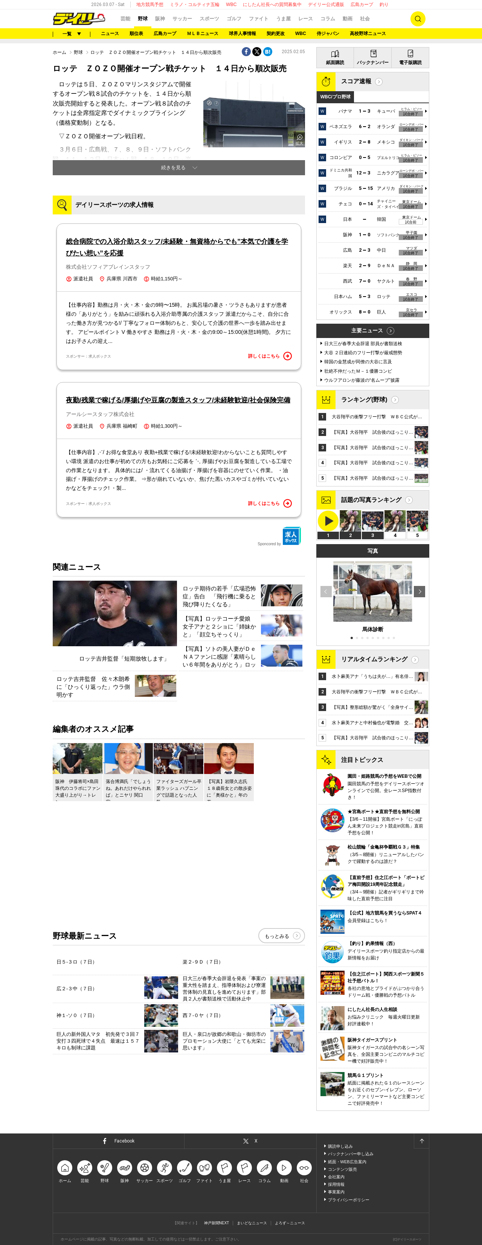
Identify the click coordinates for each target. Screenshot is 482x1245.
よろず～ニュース (290, 1223)
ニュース (110, 33)
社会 (365, 18)
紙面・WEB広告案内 (347, 1161)
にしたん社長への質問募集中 (272, 4)
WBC (231, 4)
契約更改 (276, 33)
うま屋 (283, 18)
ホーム (59, 52)
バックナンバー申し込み (351, 1154)
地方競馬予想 (149, 4)
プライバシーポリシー (348, 1200)
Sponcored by (279, 536)
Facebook (124, 1141)
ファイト (258, 18)
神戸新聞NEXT (216, 1223)
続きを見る (173, 167)
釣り (384, 4)
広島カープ (362, 4)
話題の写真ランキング (371, 500)
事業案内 (336, 1192)
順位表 (136, 33)
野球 (143, 18)
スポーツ (209, 18)
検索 (418, 18)
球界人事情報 (242, 33)
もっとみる (277, 936)
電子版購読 (410, 62)
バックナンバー (373, 62)
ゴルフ (234, 18)
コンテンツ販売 (342, 1169)
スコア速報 (356, 81)
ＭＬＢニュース (202, 33)
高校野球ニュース (368, 33)
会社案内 (336, 1177)
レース (305, 18)
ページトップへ (421, 1141)
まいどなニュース (252, 1223)
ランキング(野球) (364, 399)
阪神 (160, 18)
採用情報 (336, 1184)
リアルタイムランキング (374, 659)
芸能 (125, 18)
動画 (347, 18)
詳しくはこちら (270, 356)
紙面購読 (335, 62)
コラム (327, 18)
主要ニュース (367, 330)
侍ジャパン (328, 33)
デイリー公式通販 (326, 4)
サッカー (182, 18)
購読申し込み (340, 1146)
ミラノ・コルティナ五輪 (195, 4)
